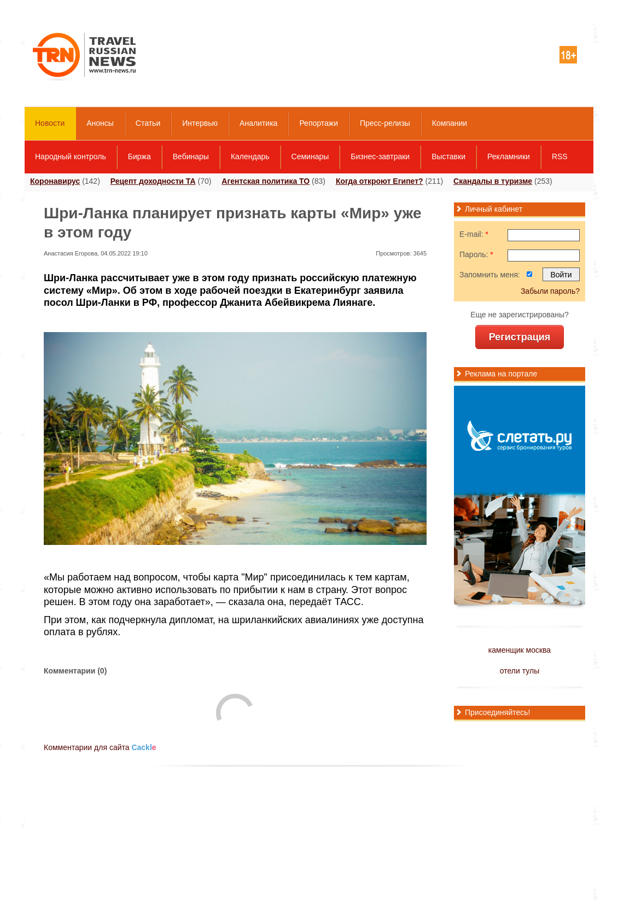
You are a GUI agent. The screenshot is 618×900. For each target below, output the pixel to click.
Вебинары (191, 156)
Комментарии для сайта (100, 747)
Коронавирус (55, 181)
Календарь (250, 156)
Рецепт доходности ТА (153, 181)
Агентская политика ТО (265, 181)
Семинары (310, 156)
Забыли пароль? (550, 291)
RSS (560, 156)
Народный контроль (70, 156)
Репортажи (318, 123)
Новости (50, 123)
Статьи (148, 123)
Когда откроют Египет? (379, 181)
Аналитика (258, 123)
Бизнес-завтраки (380, 156)
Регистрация (520, 337)
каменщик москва (519, 650)
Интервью (200, 123)
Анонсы (100, 123)
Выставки (448, 156)
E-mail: (473, 234)
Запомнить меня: (489, 274)
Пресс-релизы (385, 123)
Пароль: (476, 254)
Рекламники (508, 156)
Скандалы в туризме (492, 181)
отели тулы (519, 670)
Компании (449, 123)
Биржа (139, 156)
